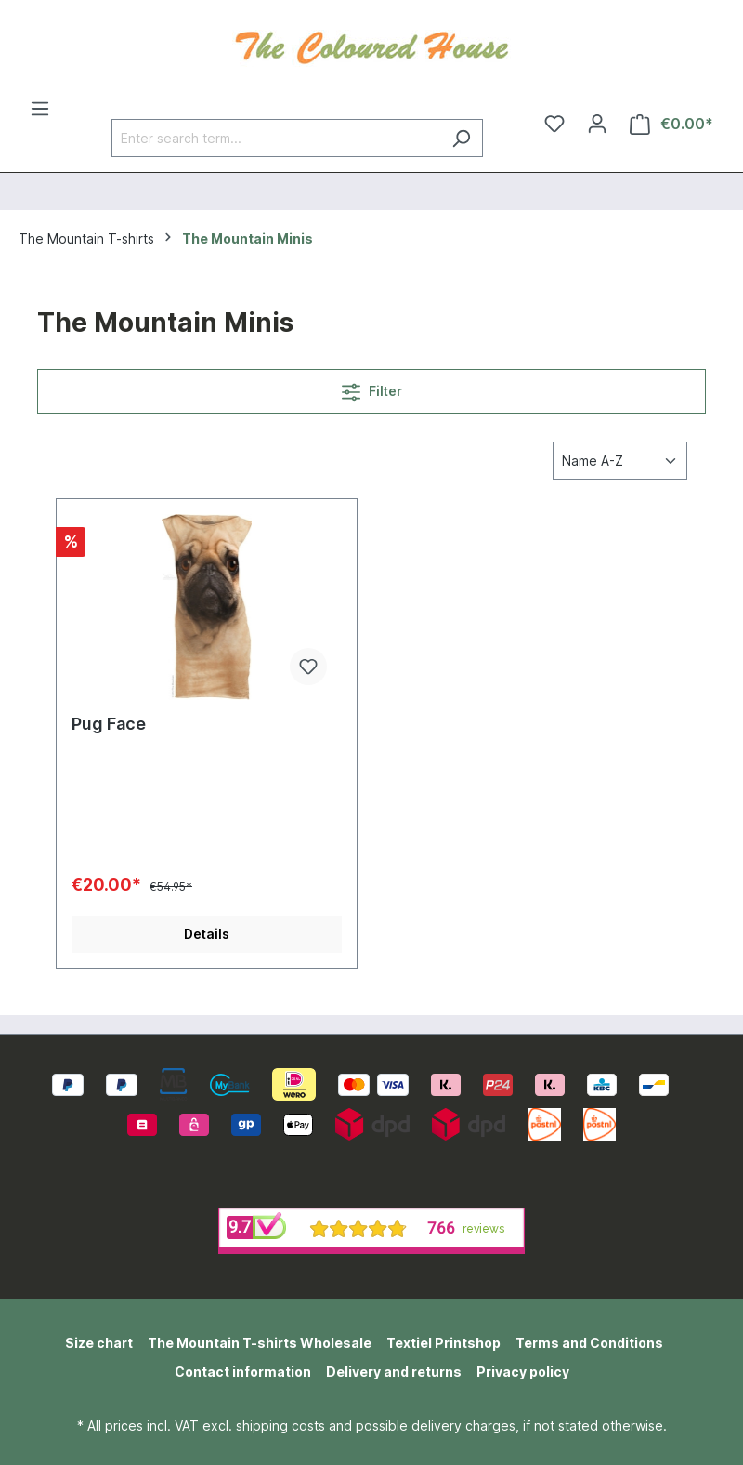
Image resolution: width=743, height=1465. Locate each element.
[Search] (461, 138)
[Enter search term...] (275, 138)
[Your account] (597, 123)
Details (206, 934)
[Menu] (40, 108)
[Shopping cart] (671, 124)
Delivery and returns (394, 1371)
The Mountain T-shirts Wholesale (260, 1343)
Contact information (243, 1371)
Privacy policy (522, 1371)
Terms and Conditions (589, 1343)
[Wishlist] (554, 123)
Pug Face (109, 723)
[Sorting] (620, 461)
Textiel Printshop (443, 1343)
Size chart (99, 1343)
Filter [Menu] (372, 388)
